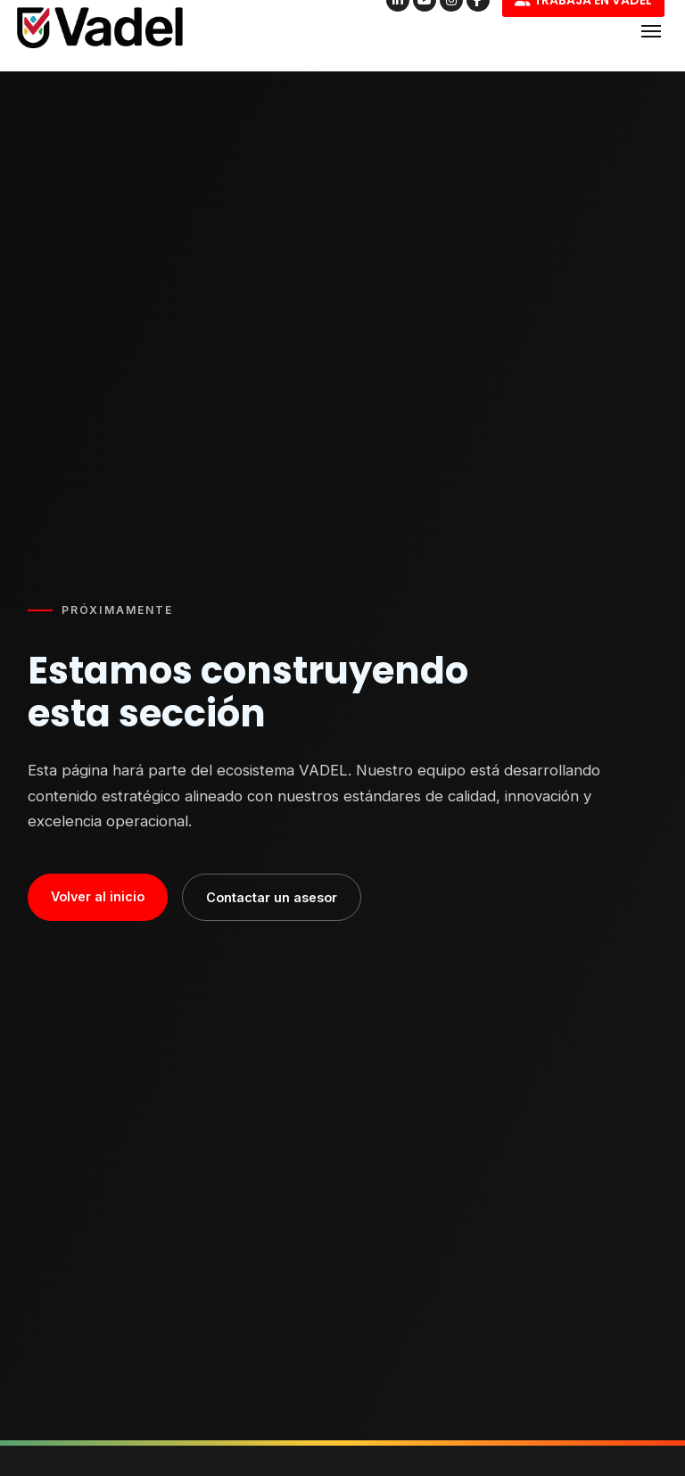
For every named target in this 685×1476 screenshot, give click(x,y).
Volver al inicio (97, 896)
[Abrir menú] (651, 31)
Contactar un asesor (271, 897)
